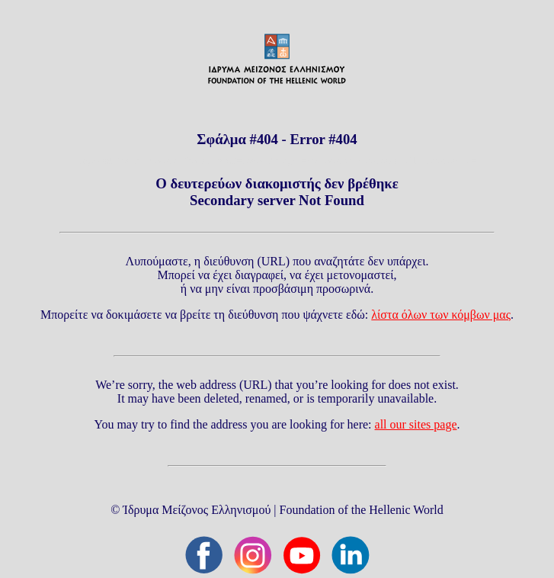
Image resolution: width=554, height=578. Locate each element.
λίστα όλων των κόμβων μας (441, 314)
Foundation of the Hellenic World (362, 509)
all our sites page (416, 424)
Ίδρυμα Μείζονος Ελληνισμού (197, 509)
